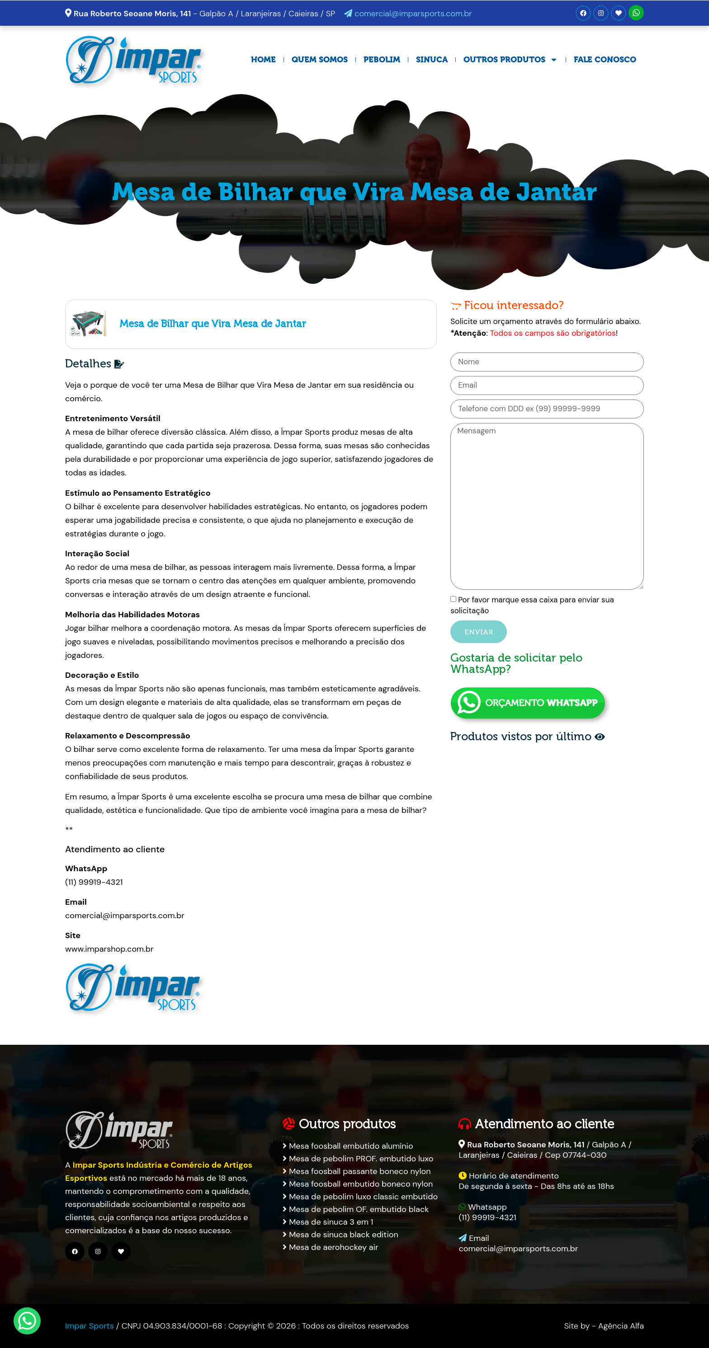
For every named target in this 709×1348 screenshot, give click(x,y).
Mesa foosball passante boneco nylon (356, 1171)
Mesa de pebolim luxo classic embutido (360, 1196)
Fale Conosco (605, 60)
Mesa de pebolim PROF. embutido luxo (358, 1158)
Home (263, 60)
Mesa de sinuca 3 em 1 (328, 1221)
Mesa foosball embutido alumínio (348, 1146)
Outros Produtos (510, 59)
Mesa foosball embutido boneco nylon (358, 1184)
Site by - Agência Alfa (604, 1325)
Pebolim (382, 60)
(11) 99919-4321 (94, 882)
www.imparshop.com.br (109, 949)
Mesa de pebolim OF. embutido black (356, 1209)
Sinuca (432, 60)
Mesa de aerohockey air (330, 1247)
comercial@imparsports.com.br (408, 13)
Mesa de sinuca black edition (340, 1234)
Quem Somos (320, 60)
